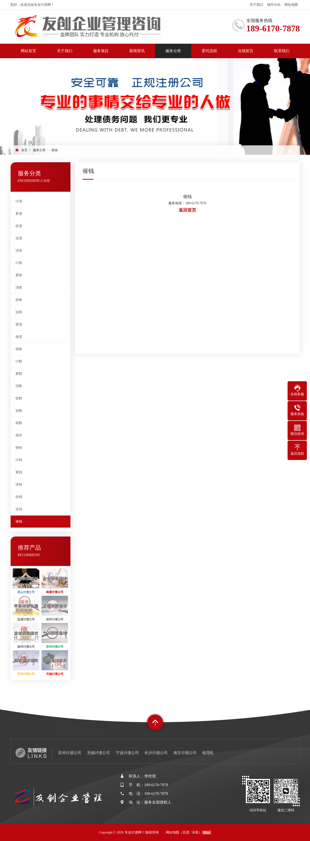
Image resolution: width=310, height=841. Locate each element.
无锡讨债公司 (98, 753)
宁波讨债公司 (127, 753)
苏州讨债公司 (69, 753)
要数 (18, 373)
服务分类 (173, 51)
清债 (18, 250)
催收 (18, 447)
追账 (18, 312)
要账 (18, 275)
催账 (18, 349)
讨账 (18, 263)
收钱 (18, 497)
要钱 (18, 472)
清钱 (18, 484)
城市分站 (274, 5)
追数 (18, 410)
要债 (18, 213)
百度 (186, 832)
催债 (18, 337)
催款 (18, 435)
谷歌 (195, 832)
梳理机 (208, 753)
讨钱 (18, 460)
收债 (18, 226)
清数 (18, 386)
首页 (24, 150)
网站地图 (291, 5)
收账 (18, 300)
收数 (18, 398)
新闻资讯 (137, 51)
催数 (18, 423)
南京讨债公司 (185, 753)
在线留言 (245, 51)
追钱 (18, 509)
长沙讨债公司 (156, 753)
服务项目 (101, 51)
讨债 (18, 201)
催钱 (54, 150)
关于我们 (256, 5)
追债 (18, 238)
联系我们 (281, 51)
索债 (18, 324)
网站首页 (28, 51)
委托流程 (209, 51)
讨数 (18, 361)
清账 (18, 287)
